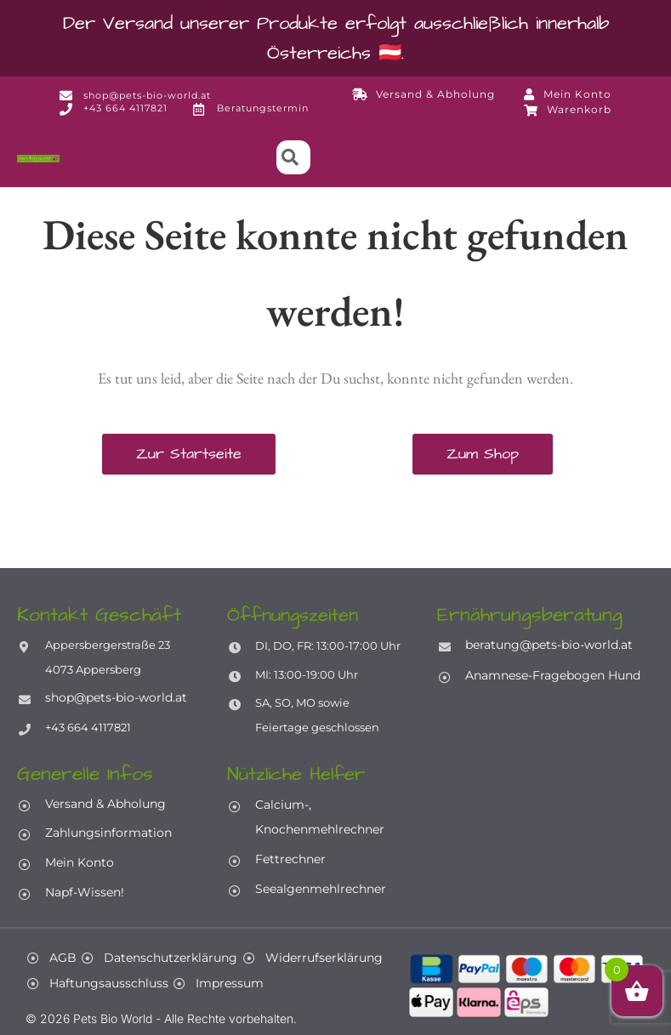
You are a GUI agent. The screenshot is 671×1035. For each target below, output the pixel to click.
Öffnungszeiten (296, 614)
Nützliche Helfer (299, 773)
